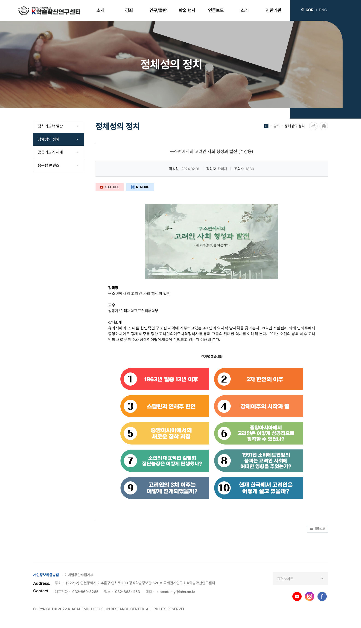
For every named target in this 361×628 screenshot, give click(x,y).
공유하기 (313, 126)
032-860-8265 (85, 592)
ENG (323, 10)
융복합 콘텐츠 (48, 165)
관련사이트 (285, 579)
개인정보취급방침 (46, 575)
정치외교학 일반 (50, 126)
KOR (307, 10)
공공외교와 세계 (50, 152)
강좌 (277, 126)
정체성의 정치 (48, 139)
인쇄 (324, 126)
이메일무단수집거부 (78, 575)
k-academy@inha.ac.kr (176, 592)
